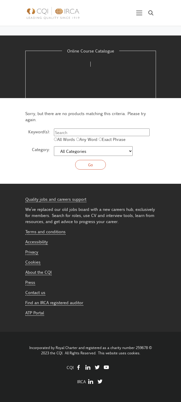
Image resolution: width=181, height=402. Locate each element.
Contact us (35, 292)
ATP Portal (34, 312)
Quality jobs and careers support (55, 199)
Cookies (33, 262)
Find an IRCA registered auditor (54, 302)
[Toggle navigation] (139, 13)
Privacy (31, 251)
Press (30, 282)
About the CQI (38, 272)
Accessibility (36, 241)
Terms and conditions (45, 231)
